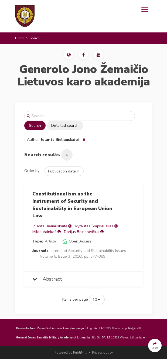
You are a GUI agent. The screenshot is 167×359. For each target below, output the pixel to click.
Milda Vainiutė (44, 231)
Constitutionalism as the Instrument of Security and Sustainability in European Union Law (72, 205)
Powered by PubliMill (70, 352)
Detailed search (65, 125)
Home (19, 38)
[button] (68, 54)
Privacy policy (102, 352)
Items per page (75, 299)
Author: (53, 139)
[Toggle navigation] (144, 9)
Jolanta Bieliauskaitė (49, 226)
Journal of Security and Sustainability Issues (88, 250)
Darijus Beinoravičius (81, 231)
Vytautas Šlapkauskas (94, 226)
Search (35, 125)
